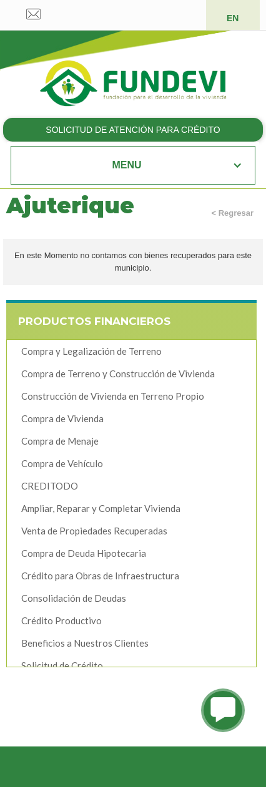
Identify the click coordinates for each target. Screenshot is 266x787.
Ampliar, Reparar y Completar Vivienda (100, 508)
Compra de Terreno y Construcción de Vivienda (118, 373)
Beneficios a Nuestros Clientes (85, 643)
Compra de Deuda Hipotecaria (83, 553)
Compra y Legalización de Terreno (91, 351)
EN (233, 18)
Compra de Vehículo (62, 463)
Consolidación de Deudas (73, 598)
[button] (133, 165)
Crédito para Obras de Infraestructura (100, 575)
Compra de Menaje (60, 441)
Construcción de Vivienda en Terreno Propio (112, 396)
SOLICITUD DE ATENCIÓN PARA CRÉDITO (133, 130)
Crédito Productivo (61, 620)
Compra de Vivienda (62, 418)
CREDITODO (49, 485)
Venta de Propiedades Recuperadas (94, 530)
